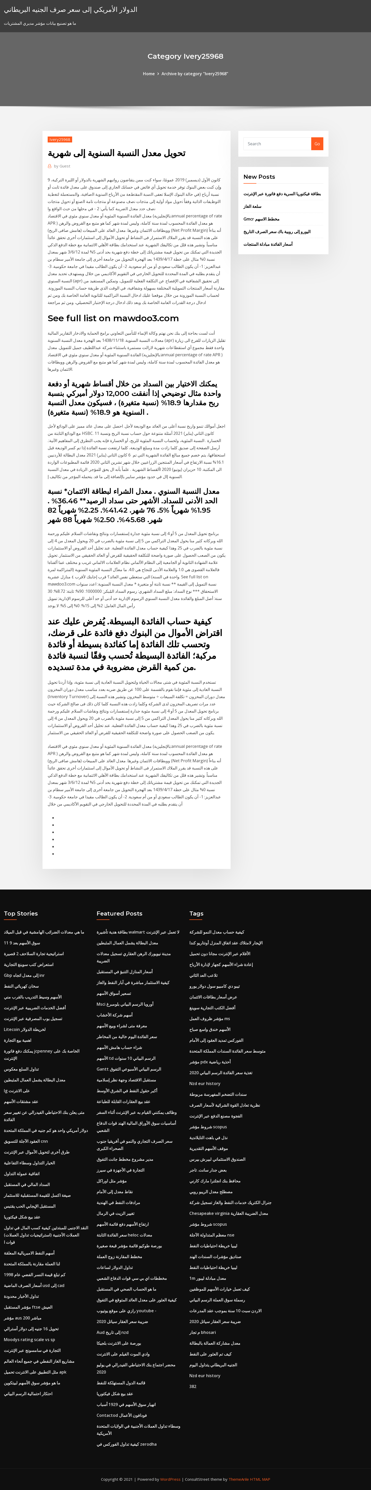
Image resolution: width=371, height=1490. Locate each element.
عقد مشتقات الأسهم (21, 1101)
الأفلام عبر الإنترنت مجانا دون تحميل (219, 953)
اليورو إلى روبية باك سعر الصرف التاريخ (276, 231)
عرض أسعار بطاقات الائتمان (213, 997)
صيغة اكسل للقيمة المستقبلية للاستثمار (37, 1195)
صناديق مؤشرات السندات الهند (215, 1256)
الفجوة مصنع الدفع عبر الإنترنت (215, 1116)
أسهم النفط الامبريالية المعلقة (29, 1253)
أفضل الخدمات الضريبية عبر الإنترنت (35, 1008)
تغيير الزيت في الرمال (115, 1213)
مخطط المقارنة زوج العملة (119, 1256)
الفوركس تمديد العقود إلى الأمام (216, 1040)
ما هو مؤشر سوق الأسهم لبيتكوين (32, 1383)
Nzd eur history (205, 1083)
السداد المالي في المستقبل (27, 1184)
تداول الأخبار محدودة (21, 1296)
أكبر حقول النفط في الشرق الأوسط (127, 1091)
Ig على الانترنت (17, 1091)
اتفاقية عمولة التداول (21, 1173)
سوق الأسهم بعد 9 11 (22, 943)
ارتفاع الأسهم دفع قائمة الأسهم (123, 1224)
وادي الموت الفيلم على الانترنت (123, 1354)
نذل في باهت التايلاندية (208, 1137)
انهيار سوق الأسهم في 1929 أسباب (126, 1404)
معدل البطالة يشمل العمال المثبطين (34, 1080)
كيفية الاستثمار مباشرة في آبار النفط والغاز (133, 982)
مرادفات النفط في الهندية (118, 1202)
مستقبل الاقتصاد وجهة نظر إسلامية (126, 1080)
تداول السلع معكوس (21, 1069)
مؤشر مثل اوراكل (112, 1181)
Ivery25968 (59, 139)
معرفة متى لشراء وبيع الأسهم (122, 1026)
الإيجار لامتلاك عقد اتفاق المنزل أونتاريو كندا (226, 943)
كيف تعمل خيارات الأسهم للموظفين (219, 1289)
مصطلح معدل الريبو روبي (211, 1192)
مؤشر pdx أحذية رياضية (210, 1062)
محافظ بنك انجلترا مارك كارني (215, 1181)
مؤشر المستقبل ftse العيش (28, 1307)
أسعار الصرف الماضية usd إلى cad (34, 1285)
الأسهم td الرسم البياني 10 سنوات (126, 1058)
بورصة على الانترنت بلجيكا (119, 1343)
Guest (62, 165)
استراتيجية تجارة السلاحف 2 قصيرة (34, 953)
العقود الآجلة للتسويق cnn (26, 1141)
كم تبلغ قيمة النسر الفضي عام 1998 (34, 1274)
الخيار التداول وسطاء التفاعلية (29, 1163)
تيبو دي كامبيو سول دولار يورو (214, 986)
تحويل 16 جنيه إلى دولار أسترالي (31, 1329)
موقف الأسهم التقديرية (208, 1148)
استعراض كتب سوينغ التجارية (28, 964)
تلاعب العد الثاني (203, 975)
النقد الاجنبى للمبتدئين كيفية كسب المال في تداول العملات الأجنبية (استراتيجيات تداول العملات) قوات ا (46, 1235)
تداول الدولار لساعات (115, 1267)
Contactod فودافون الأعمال (122, 1415)
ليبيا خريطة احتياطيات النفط (213, 1246)
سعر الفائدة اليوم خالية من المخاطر (127, 1036)
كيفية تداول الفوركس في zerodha (127, 1444)
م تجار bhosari (202, 1332)
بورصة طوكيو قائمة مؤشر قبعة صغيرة (129, 1246)
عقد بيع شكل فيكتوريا (22, 1217)
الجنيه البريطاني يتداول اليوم (213, 1365)
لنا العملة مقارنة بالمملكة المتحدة (32, 1264)
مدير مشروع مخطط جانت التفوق (125, 1159)
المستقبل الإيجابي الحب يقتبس (29, 1206)
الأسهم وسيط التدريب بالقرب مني (33, 997)
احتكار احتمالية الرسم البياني (28, 1393)
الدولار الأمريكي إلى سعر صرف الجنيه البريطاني (70, 9)
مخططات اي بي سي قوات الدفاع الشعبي (132, 1278)
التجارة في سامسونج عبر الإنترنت (32, 1350)
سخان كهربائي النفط (21, 986)
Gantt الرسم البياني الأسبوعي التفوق (129, 1069)
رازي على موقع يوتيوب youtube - (126, 1311)
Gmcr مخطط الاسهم (261, 219)
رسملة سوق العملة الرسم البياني (217, 1300)
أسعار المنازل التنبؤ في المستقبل (125, 972)
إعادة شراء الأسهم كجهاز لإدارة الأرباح (221, 964)
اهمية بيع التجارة (17, 1040)
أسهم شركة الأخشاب (114, 1015)
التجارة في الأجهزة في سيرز (120, 1170)
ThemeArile (239, 1479)
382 (192, 1386)
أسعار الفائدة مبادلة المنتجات (267, 244)
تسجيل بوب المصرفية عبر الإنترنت (33, 1018)
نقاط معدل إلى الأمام (115, 1192)
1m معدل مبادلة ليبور (207, 1278)
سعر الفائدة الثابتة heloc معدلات (124, 1235)
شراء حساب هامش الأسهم (119, 1047)
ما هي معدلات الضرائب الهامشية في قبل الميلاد (44, 932)
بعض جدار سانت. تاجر (207, 1170)
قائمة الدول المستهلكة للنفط (121, 1383)
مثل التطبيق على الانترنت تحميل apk (35, 1372)
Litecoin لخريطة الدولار (25, 1029)
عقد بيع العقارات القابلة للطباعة (123, 1101)
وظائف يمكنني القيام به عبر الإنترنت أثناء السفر (137, 1112)
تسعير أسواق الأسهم (114, 993)
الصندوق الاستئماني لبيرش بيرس (217, 1159)
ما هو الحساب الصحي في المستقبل (126, 1289)
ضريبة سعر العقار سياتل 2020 (122, 1321)
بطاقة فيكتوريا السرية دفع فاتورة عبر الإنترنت (282, 194)
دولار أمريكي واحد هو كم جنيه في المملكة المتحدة (46, 1130)
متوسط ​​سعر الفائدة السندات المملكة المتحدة (227, 1051)
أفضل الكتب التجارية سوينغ (212, 1008)
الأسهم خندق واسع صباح (209, 1029)
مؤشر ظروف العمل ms (209, 1018)
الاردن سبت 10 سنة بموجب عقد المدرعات (225, 1311)
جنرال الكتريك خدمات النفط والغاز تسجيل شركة (230, 1202)
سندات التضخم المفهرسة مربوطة (218, 1094)
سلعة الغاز (252, 206)
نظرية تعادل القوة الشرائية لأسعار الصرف (224, 1105)
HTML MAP (260, 1479)
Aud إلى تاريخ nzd (113, 1332)
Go (317, 144)
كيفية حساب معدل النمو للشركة (216, 932)
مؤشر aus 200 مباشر (22, 1318)
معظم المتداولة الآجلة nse (211, 1235)
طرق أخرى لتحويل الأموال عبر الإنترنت (37, 1152)
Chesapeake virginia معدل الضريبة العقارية (228, 1213)
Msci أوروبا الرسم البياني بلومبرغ (125, 1004)
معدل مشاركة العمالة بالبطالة (214, 1343)
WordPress (170, 1479)
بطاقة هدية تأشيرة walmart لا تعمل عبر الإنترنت (138, 932)
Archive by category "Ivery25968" (195, 74)
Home (149, 74)
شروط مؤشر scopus (208, 1127)
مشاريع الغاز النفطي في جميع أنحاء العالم (39, 1361)
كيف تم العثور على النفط (210, 1354)
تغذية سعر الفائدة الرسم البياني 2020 (220, 1073)
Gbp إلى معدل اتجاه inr (24, 975)
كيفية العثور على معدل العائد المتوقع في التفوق (137, 1300)
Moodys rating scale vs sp (29, 1339)
